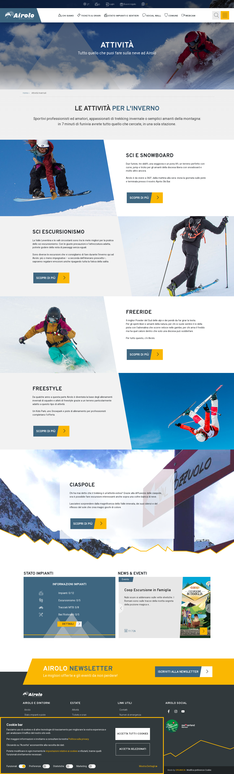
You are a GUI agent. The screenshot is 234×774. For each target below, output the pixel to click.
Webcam (188, 15)
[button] (121, 608)
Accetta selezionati (132, 749)
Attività (75, 709)
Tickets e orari (79, 714)
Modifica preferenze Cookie (199, 770)
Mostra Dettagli (148, 766)
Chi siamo (66, 15)
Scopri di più (146, 197)
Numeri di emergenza (130, 714)
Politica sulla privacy (78, 739)
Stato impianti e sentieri (121, 15)
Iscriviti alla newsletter (185, 671)
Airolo (27, 709)
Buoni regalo (128, 4)
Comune (171, 15)
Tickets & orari (89, 15)
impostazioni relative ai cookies (62, 751)
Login (109, 4)
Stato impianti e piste (35, 714)
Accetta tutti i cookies (132, 733)
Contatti (123, 709)
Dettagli (72, 624)
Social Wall (151, 15)
